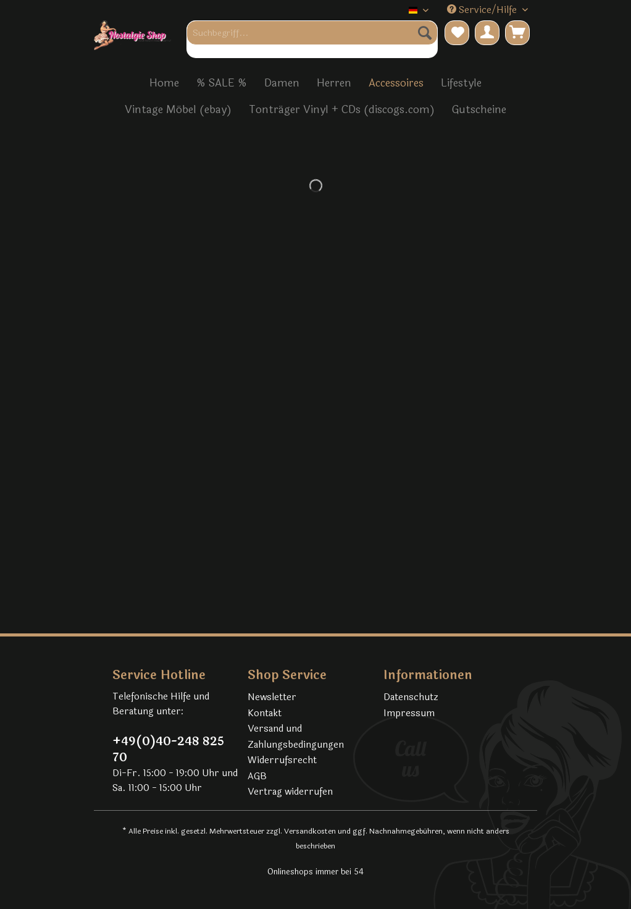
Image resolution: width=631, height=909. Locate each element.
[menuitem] (312, 39)
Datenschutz (410, 697)
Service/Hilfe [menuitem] (483, 10)
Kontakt (265, 713)
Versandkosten (310, 831)
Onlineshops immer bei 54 (315, 872)
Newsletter (272, 697)
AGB (257, 776)
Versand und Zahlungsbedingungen (296, 737)
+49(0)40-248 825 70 (168, 749)
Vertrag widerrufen (290, 792)
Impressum (409, 713)
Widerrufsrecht (282, 760)
